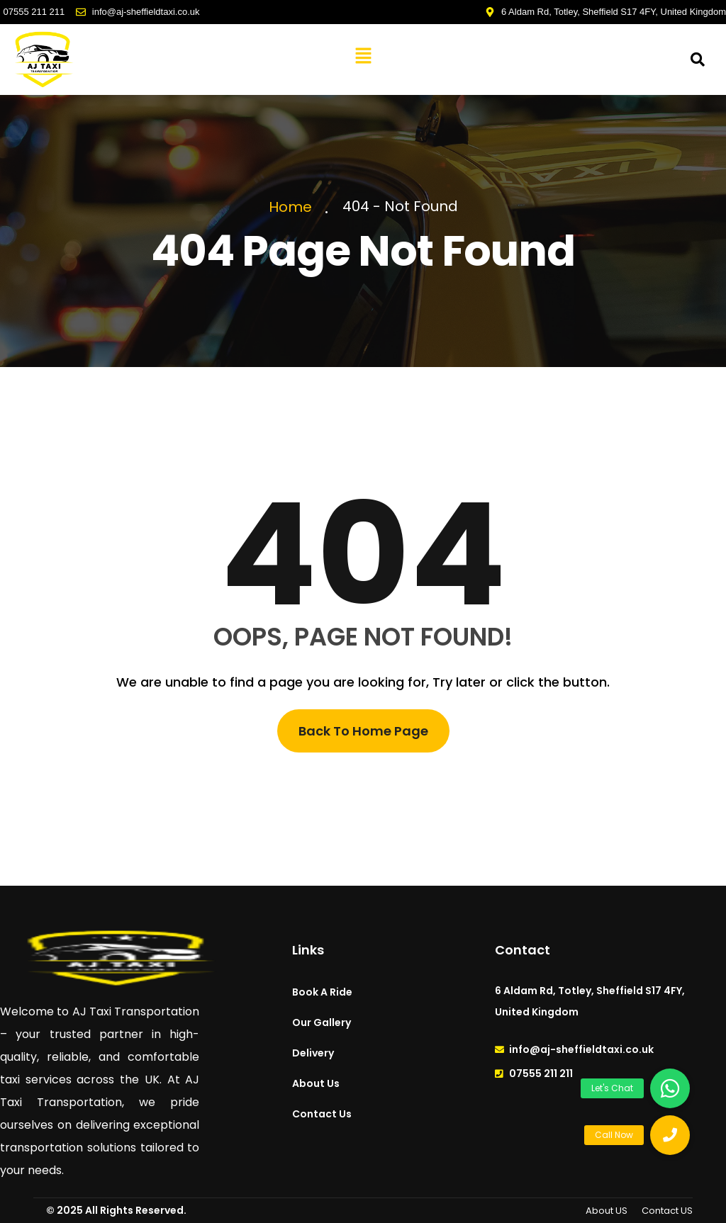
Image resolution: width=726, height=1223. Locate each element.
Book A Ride (322, 992)
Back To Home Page (363, 731)
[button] (363, 56)
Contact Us (322, 1114)
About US (606, 1210)
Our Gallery (321, 1022)
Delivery (313, 1053)
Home (294, 207)
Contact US (667, 1210)
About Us (316, 1083)
